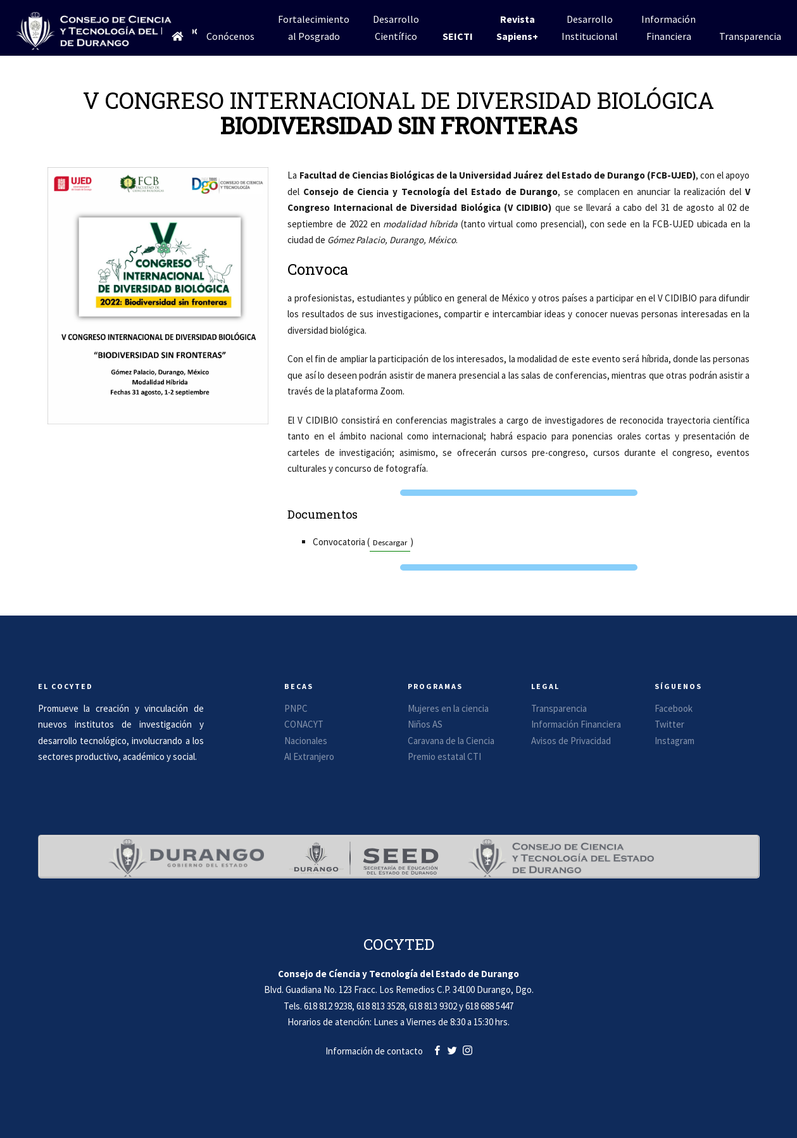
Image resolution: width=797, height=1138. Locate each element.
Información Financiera (576, 724)
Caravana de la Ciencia (451, 741)
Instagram (674, 741)
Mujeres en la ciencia (448, 708)
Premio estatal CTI (444, 756)
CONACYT (303, 724)
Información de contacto (374, 1051)
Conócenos (230, 36)
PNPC (296, 708)
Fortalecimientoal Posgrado (313, 27)
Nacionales (305, 741)
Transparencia (750, 36)
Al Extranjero (309, 756)
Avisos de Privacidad (571, 741)
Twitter (669, 724)
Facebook (674, 708)
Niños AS (425, 724)
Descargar (390, 542)
